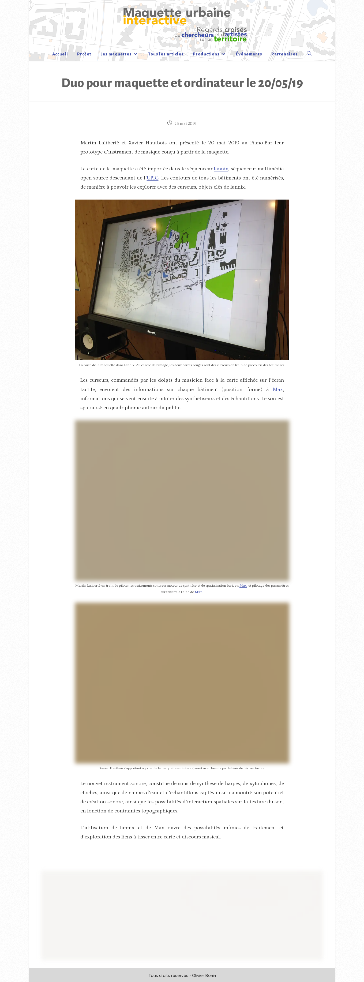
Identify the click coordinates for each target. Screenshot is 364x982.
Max (278, 389)
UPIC (153, 178)
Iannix (221, 169)
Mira (198, 592)
